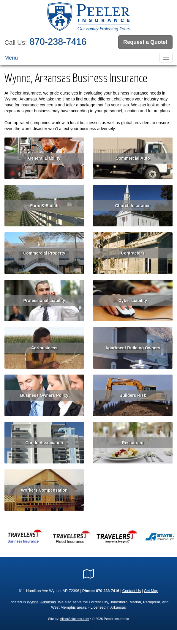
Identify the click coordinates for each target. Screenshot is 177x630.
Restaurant (132, 442)
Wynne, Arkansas (41, 602)
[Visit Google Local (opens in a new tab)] (88, 574)
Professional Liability (44, 300)
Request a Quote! (145, 42)
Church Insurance (132, 205)
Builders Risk (132, 395)
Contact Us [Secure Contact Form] (131, 591)
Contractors (132, 253)
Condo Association (44, 442)
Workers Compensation (44, 490)
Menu (11, 58)
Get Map (151, 591)
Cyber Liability (132, 300)
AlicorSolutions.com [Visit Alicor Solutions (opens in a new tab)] (74, 619)
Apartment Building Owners (132, 348)
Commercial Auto (133, 158)
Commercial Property (44, 253)
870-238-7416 (57, 41)
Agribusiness (44, 348)
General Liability (44, 158)
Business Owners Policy (44, 395)
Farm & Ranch (44, 205)
